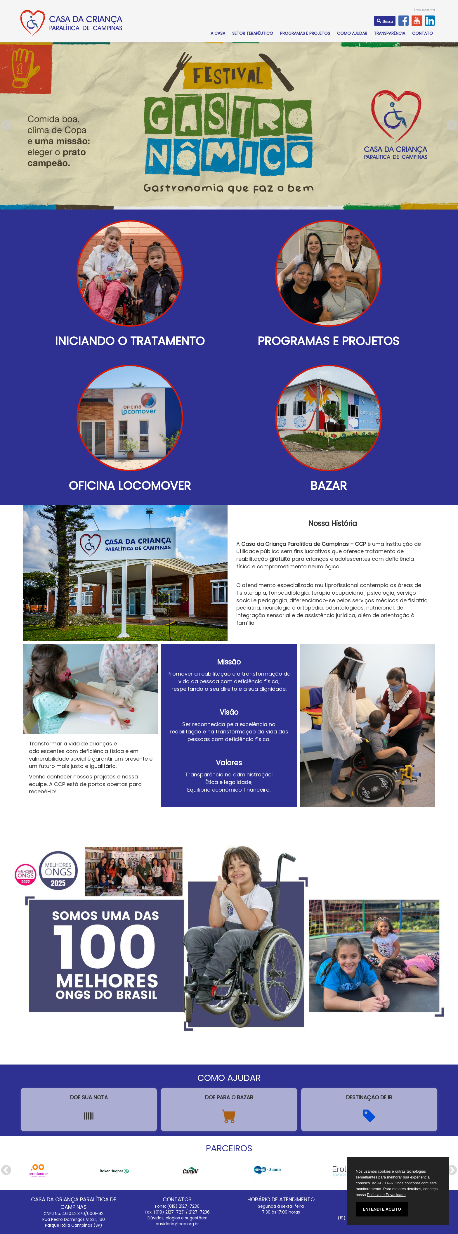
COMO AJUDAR (352, 33)
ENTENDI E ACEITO (382, 1209)
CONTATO (422, 33)
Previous (6, 126)
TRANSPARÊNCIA (389, 33)
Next (452, 126)
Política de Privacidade (386, 1195)
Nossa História (332, 523)
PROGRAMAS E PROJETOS (305, 33)
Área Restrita (424, 10)
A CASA (218, 33)
